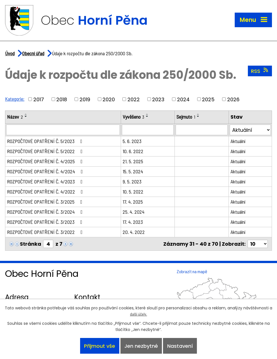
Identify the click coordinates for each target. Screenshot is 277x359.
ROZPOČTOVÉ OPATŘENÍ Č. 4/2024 (46, 171)
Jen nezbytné (141, 345)
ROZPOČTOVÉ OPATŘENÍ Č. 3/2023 (46, 222)
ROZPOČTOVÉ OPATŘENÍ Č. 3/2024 (46, 212)
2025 (208, 99)
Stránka (30, 243)
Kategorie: (14, 99)
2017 (38, 99)
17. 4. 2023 (133, 222)
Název (15, 117)
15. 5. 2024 (133, 171)
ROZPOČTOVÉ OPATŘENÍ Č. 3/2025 (46, 202)
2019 (85, 99)
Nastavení (180, 345)
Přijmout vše (99, 345)
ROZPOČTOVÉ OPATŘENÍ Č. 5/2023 (46, 141)
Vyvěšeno (133, 117)
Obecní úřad (33, 53)
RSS (260, 71)
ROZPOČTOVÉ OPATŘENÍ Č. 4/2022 (46, 191)
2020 (109, 99)
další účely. (138, 314)
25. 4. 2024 (134, 212)
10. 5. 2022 (133, 191)
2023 (158, 99)
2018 (61, 99)
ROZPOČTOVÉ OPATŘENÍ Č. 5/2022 (46, 151)
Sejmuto (185, 117)
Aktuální (238, 141)
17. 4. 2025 (133, 202)
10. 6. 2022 (133, 151)
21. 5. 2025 (133, 161)
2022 (133, 99)
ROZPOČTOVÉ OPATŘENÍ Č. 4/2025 (46, 161)
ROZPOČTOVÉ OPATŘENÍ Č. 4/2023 (46, 181)
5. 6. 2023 (132, 141)
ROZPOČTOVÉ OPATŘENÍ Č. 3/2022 (46, 232)
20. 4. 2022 (134, 232)
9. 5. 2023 (132, 181)
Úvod (10, 53)
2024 (183, 99)
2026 (233, 99)
